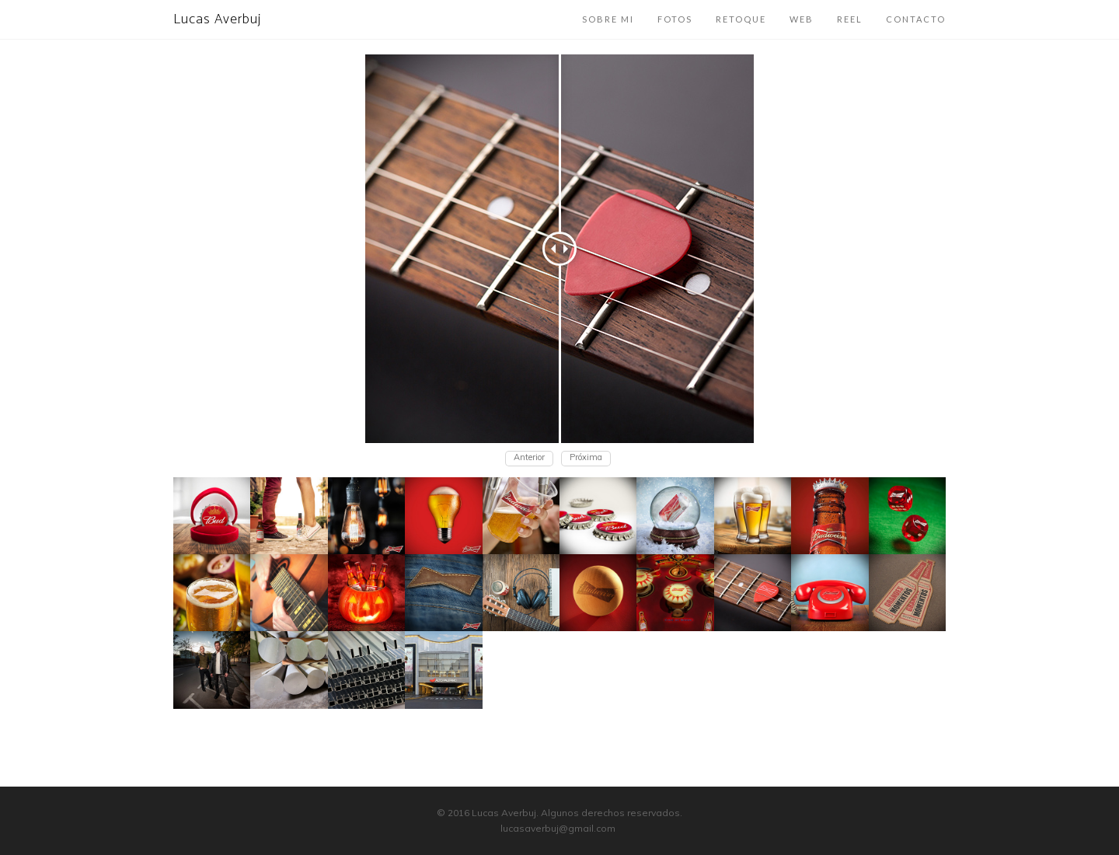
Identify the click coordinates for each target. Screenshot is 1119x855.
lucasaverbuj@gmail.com (557, 828)
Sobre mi (608, 19)
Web (802, 19)
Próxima (586, 457)
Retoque (741, 19)
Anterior (529, 457)
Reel (850, 19)
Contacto (916, 19)
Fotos (674, 19)
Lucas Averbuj (217, 19)
